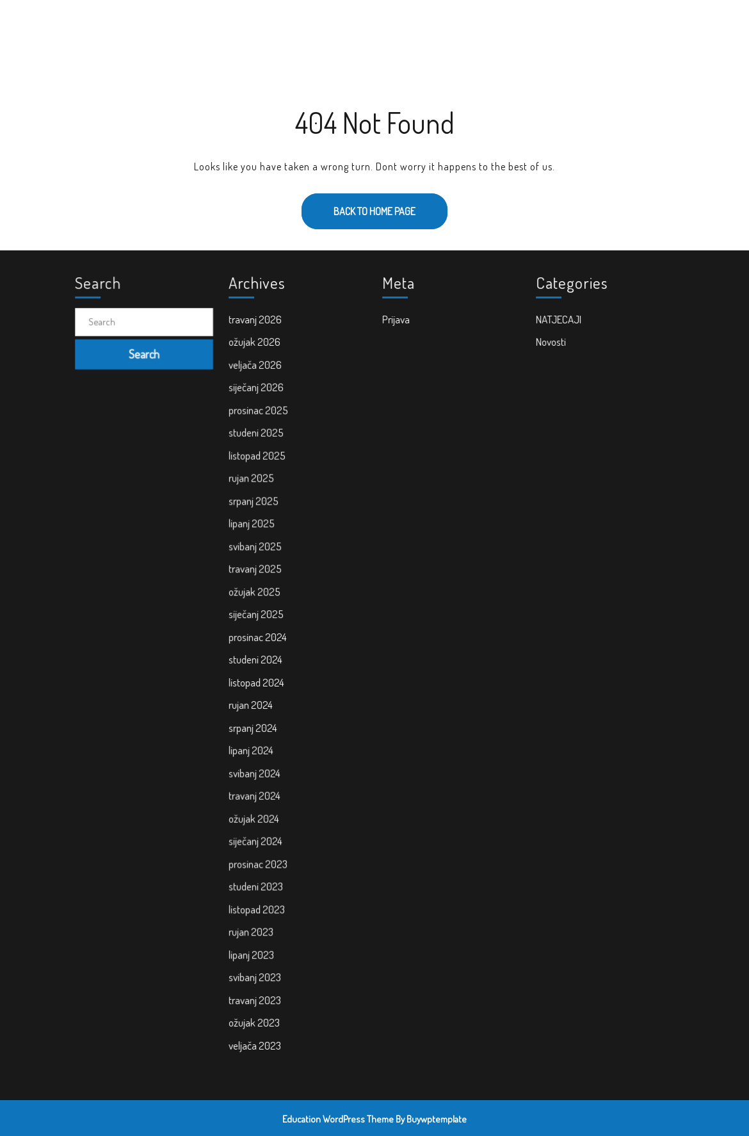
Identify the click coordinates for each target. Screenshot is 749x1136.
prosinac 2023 (258, 858)
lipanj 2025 (252, 527)
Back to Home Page (358, 205)
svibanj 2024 (255, 770)
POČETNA (246, 25)
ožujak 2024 (255, 814)
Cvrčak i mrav (144, 25)
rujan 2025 (252, 482)
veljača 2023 (256, 1035)
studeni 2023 (257, 880)
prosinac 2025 (259, 416)
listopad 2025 (258, 460)
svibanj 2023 (256, 968)
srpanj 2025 (254, 504)
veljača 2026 (256, 372)
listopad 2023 (258, 903)
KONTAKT (522, 25)
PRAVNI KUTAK (584, 25)
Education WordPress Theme (338, 1119)
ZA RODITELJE (462, 25)
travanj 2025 (256, 571)
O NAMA (349, 25)
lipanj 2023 (252, 947)
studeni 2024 (256, 659)
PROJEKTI (400, 25)
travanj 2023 (256, 991)
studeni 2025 (257, 438)
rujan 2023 (252, 924)
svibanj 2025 (256, 548)
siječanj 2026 (257, 394)
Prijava (397, 327)
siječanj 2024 (256, 836)
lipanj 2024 (252, 748)
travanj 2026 (256, 327)
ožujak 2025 (255, 593)
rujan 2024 (251, 703)
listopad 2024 (257, 681)
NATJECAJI (560, 327)
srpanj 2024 (254, 725)
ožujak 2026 (255, 350)
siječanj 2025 (257, 615)
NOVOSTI (299, 25)
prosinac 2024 (258, 637)
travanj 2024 (255, 792)
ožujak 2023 (255, 1013)
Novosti (552, 350)
